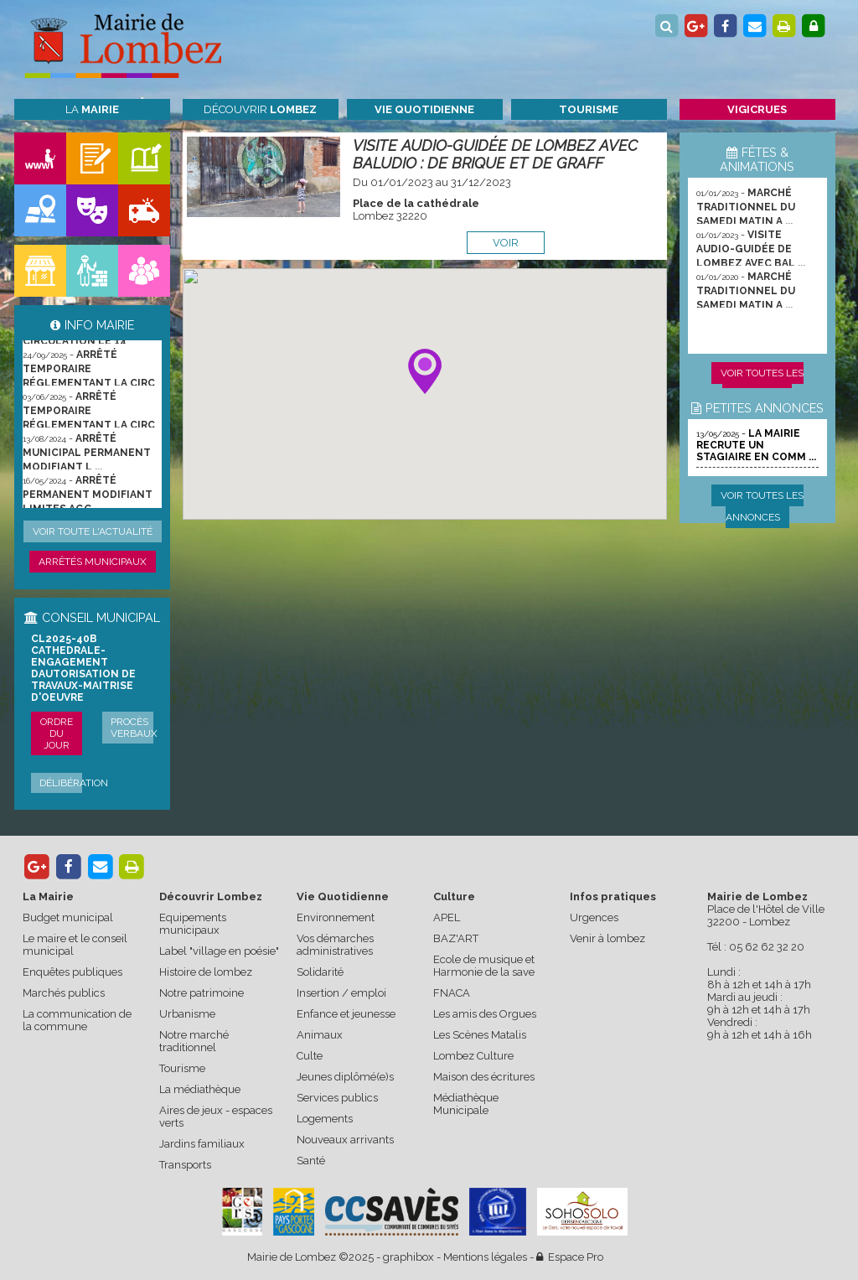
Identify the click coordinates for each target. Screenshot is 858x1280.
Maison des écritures (484, 1076)
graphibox (408, 1257)
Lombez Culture (473, 1055)
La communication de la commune (77, 1020)
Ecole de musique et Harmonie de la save (484, 965)
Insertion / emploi (341, 993)
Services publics (337, 1097)
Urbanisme (187, 1014)
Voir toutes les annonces (762, 506)
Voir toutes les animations (762, 384)
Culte (310, 1055)
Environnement (336, 917)
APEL (446, 917)
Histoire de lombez (205, 972)
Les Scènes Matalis (479, 1035)
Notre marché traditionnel (194, 1041)
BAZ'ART (455, 938)
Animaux (320, 1035)
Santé (311, 1160)
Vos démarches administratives (335, 944)
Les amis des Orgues (484, 1014)
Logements (325, 1118)
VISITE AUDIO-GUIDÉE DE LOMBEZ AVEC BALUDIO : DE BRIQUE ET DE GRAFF (495, 154)
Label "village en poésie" (219, 951)
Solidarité (320, 972)
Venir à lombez (607, 938)
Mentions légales (485, 1257)
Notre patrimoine (201, 993)
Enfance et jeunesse (346, 1014)
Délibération (73, 783)
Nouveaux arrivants (345, 1139)
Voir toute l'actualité (92, 531)
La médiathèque (199, 1089)
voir (506, 242)
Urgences (594, 917)
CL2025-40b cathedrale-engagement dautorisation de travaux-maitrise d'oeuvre (83, 668)
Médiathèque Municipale (466, 1104)
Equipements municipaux (192, 923)
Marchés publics (64, 993)
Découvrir (260, 109)
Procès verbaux (134, 727)
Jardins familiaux (202, 1143)
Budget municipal (68, 917)
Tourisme (182, 1068)
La (92, 109)
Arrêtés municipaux (93, 561)
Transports (185, 1164)
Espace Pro (569, 1257)
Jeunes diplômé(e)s (345, 1076)
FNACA (451, 993)
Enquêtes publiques (72, 972)
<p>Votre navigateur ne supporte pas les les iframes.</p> (425, 394)
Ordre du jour (56, 733)
